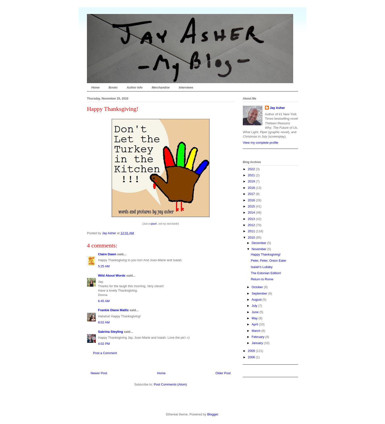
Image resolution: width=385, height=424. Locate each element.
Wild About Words (111, 275)
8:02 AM (104, 322)
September (260, 293)
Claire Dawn (107, 254)
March (256, 331)
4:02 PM (104, 344)
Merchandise (161, 87)
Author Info (135, 87)
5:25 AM (104, 266)
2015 (252, 206)
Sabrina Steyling (110, 332)
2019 (252, 181)
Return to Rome (262, 279)
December (259, 243)
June (256, 312)
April (255, 324)
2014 (252, 212)
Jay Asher (277, 108)
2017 (252, 194)
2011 (252, 231)
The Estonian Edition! (266, 273)
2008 (252, 357)
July (255, 306)
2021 (252, 175)
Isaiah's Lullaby (261, 267)
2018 (252, 188)
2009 (252, 351)
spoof (153, 223)
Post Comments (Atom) (170, 384)
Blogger (212, 414)
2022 (252, 169)
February (258, 337)
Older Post (223, 373)
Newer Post (99, 373)
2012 (252, 225)
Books (113, 87)
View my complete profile (260, 142)
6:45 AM (104, 301)
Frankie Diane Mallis (113, 310)
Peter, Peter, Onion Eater (268, 260)
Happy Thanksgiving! (265, 254)
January (258, 343)
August (257, 299)
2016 (252, 200)
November (259, 249)
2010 (252, 237)
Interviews (186, 87)
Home (95, 87)
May (255, 318)
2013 (252, 219)
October (258, 287)
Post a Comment (105, 353)
